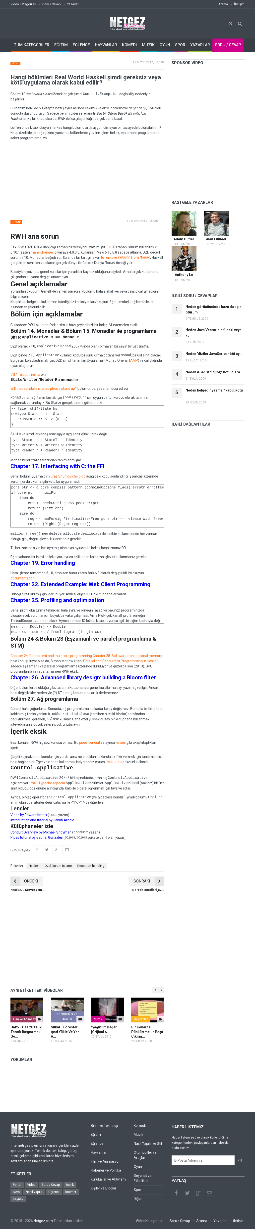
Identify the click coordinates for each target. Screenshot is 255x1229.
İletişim (239, 4)
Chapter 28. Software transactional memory (127, 656)
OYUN (165, 45)
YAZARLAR (200, 45)
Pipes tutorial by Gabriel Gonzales (36, 837)
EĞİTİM (61, 45)
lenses (121, 743)
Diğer (138, 1199)
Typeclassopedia (51, 783)
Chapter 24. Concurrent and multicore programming (51, 656)
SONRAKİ (148, 881)
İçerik (70, 1184)
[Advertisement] (87, 179)
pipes (83, 743)
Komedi (140, 1126)
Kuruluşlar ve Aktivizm (108, 1179)
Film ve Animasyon (26, 1019)
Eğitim (96, 1135)
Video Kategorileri (23, 4)
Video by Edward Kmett (28, 815)
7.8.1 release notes (25, 375)
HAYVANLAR (106, 45)
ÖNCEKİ (24, 881)
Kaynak (18, 1199)
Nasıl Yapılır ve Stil (148, 1143)
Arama (223, 4)
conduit (94, 743)
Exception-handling (91, 866)
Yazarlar (72, 4)
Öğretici (53, 1192)
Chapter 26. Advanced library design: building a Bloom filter (83, 677)
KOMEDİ (129, 45)
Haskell (34, 866)
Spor (137, 1190)
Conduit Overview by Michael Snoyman (40, 832)
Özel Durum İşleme (58, 866)
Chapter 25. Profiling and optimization (57, 600)
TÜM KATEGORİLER (31, 45)
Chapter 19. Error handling (42, 563)
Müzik (98, 1019)
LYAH (34, 783)
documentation (22, 578)
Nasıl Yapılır (34, 1192)
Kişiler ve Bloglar (103, 1188)
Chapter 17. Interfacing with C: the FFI (57, 466)
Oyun (138, 1167)
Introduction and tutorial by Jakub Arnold (42, 820)
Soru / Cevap (51, 4)
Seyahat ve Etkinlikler (142, 1178)
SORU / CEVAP (228, 45)
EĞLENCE (81, 45)
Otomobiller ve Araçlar (67, 1016)
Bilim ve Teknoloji (104, 1126)
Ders (16, 1192)
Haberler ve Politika (106, 1170)
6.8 (109, 247)
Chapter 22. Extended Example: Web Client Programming (80, 584)
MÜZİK (148, 45)
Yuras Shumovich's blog (66, 476)
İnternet (70, 1192)
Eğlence (97, 1143)
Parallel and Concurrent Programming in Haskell (120, 661)
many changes (42, 252)
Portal (17, 1184)
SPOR (180, 45)
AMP (134, 360)
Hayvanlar (141, 1019)
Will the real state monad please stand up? (43, 389)
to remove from (125, 258)
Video (31, 1184)
